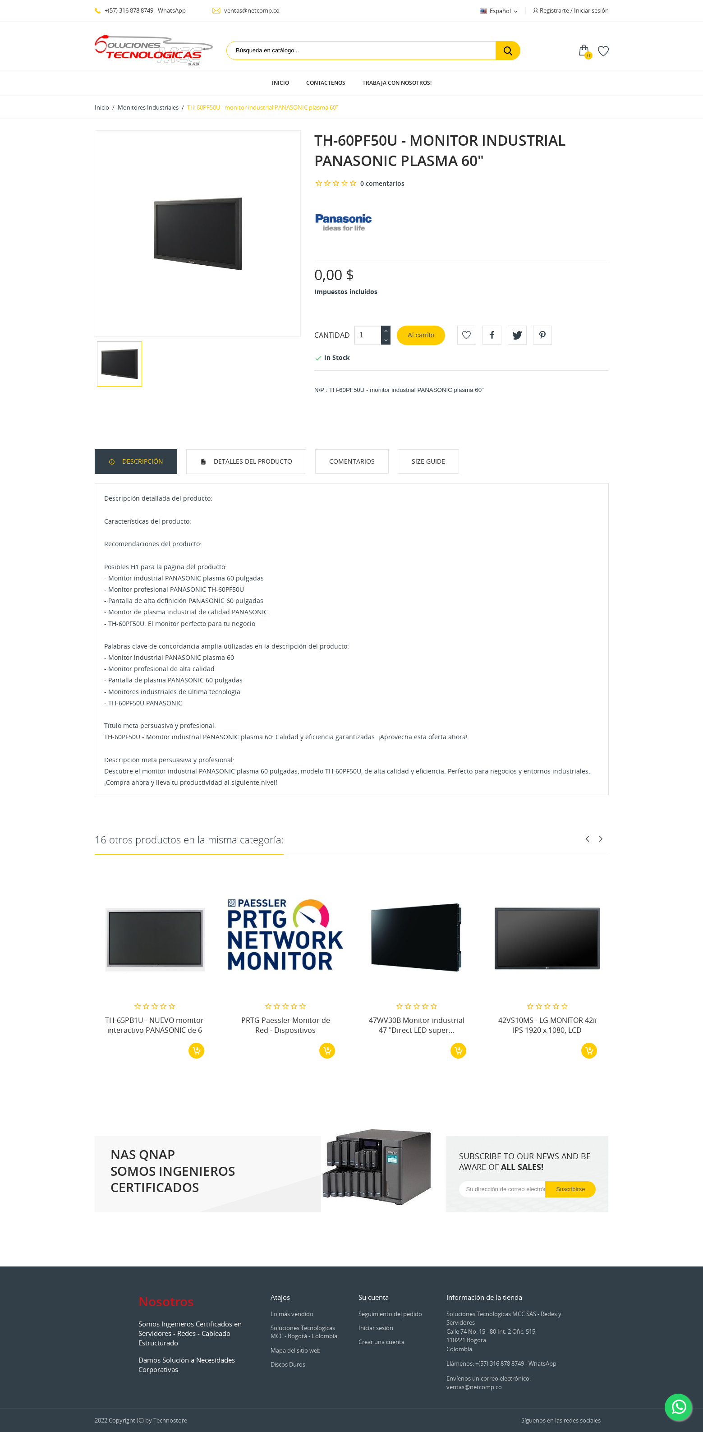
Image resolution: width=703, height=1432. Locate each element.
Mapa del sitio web (296, 1350)
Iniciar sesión (375, 1328)
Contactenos (325, 83)
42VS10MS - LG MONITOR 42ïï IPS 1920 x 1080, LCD (547, 1025)
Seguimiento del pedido (390, 1314)
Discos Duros (288, 1364)
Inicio (280, 83)
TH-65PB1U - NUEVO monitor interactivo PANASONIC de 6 (154, 1025)
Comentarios (352, 461)
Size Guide (428, 461)
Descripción (141, 461)
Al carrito (421, 335)
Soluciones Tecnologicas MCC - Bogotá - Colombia (304, 1332)
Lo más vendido (292, 1314)
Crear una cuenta (381, 1342)
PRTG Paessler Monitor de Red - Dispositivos (285, 1025)
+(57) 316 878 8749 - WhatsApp (140, 10)
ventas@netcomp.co (246, 10)
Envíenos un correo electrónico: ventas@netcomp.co (488, 1382)
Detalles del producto (252, 461)
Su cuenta (373, 1297)
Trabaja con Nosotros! (397, 83)
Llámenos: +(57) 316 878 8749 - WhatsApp (501, 1363)
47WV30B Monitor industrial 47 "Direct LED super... (416, 1025)
